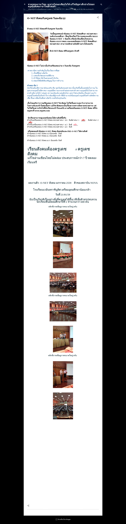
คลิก (83, 120)
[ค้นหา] (101, 5)
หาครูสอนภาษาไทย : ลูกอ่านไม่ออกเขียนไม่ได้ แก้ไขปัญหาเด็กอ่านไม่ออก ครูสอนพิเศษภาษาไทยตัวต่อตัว (61, 5)
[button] (98, 17)
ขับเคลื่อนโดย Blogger (63, 519)
